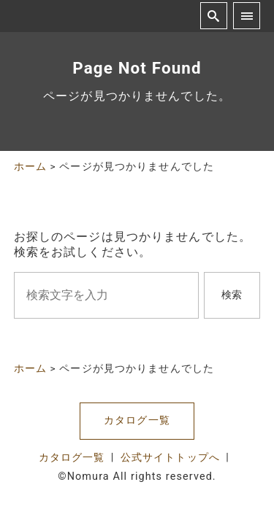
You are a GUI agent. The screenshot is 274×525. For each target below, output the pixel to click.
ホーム (30, 166)
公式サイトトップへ (170, 457)
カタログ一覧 (137, 420)
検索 (231, 295)
